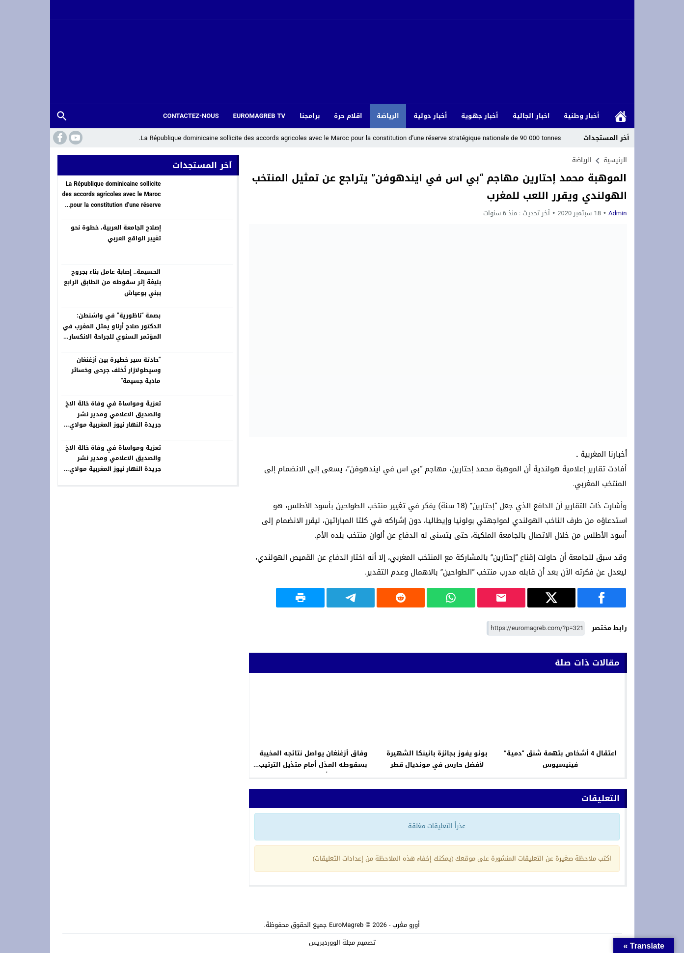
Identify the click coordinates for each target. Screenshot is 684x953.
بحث (62, 116)
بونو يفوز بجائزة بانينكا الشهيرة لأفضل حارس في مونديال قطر (437, 759)
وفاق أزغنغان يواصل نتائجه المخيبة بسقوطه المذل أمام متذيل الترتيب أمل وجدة (313, 764)
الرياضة (388, 116)
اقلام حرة (348, 116)
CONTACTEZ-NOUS (191, 116)
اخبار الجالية (531, 116)
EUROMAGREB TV (259, 116)
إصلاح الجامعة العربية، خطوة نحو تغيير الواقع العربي (116, 233)
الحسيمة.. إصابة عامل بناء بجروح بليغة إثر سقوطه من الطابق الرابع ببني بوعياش (112, 282)
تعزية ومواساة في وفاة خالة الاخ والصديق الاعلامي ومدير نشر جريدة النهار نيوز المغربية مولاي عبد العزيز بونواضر (113, 419)
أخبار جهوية (479, 116)
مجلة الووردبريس (332, 942)
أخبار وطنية (582, 116)
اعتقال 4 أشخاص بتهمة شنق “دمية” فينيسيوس (560, 759)
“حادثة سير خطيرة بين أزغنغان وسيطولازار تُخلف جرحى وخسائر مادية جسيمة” (116, 370)
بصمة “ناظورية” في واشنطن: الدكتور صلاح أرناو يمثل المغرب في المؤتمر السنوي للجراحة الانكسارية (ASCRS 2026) (111, 331)
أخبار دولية (430, 116)
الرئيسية (620, 116)
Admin (617, 213)
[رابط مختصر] (536, 628)
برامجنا (310, 116)
